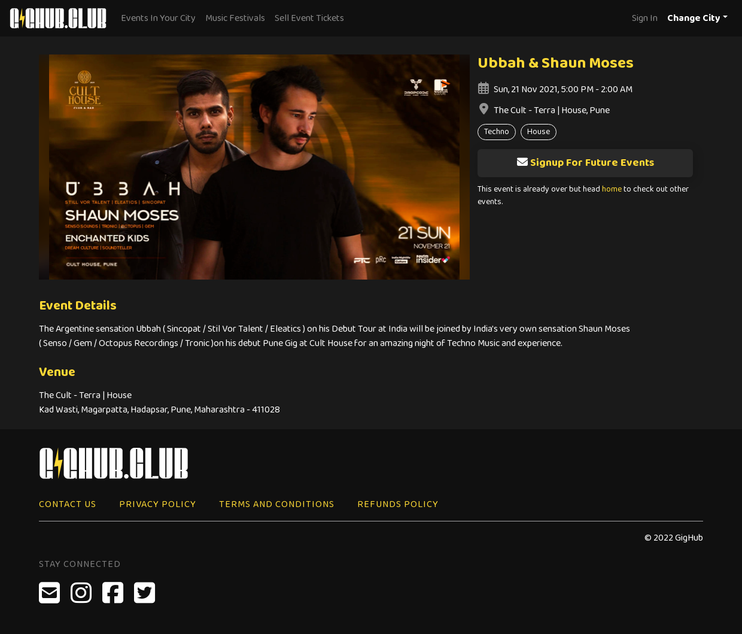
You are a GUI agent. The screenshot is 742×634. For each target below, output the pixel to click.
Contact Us (67, 504)
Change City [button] (693, 18)
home (612, 189)
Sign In (645, 18)
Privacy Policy (157, 504)
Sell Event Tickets (309, 18)
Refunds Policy (398, 504)
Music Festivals (235, 18)
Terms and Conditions (276, 504)
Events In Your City (158, 18)
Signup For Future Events (585, 162)
